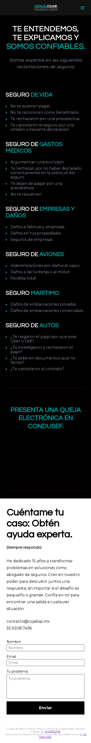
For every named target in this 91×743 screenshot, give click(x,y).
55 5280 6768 (52, 731)
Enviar (45, 707)
